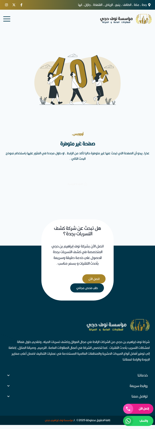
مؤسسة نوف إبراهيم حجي (59, 420)
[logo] (126, 19)
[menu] (6, 18)
